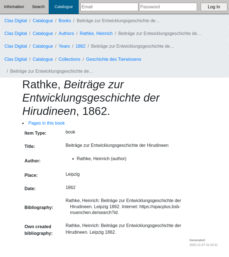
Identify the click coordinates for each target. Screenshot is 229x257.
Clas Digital (15, 20)
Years (64, 46)
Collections (69, 59)
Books (65, 20)
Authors (66, 33)
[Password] (168, 7)
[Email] (109, 7)
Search (38, 6)
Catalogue (64, 6)
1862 (81, 46)
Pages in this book (46, 123)
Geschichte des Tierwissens (113, 59)
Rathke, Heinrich (96, 33)
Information (14, 6)
